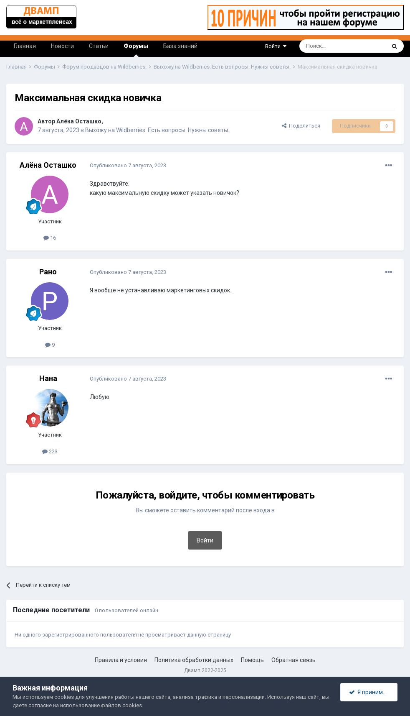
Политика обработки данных (193, 660)
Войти (275, 46)
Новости (62, 46)
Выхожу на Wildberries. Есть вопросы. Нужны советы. (157, 130)
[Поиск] (323, 46)
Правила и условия (121, 660)
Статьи (99, 46)
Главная (25, 46)
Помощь (252, 660)
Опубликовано (128, 165)
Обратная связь (293, 660)
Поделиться (301, 126)
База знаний (180, 46)
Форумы (136, 50)
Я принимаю (370, 692)
